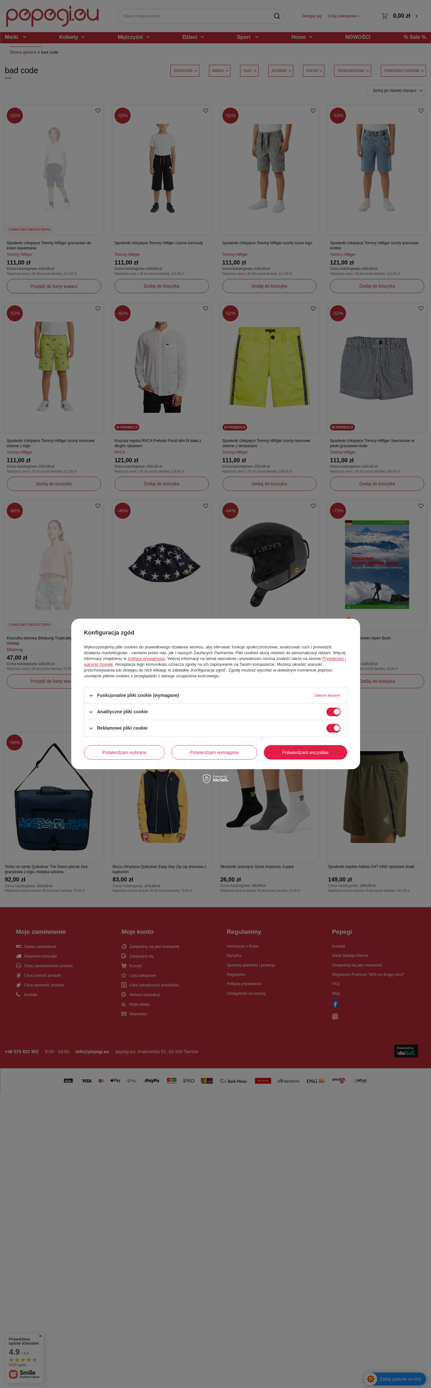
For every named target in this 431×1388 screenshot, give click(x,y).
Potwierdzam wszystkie (305, 752)
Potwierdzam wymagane (214, 752)
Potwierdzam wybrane (124, 752)
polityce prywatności (146, 658)
